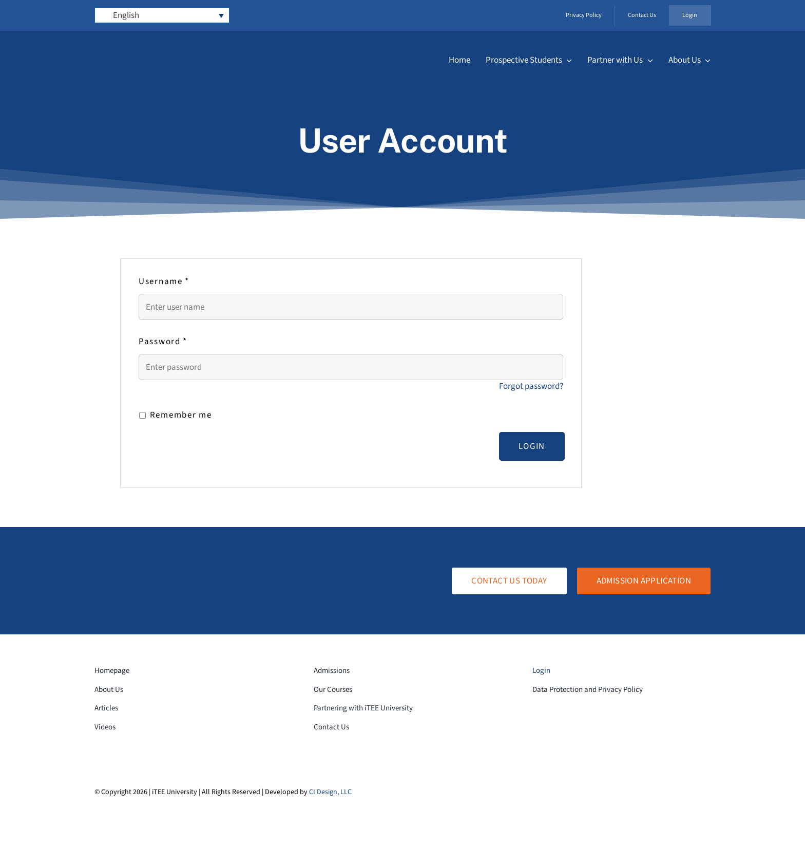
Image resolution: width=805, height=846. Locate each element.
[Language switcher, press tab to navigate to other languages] (162, 15)
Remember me (175, 415)
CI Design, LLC (330, 792)
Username (164, 281)
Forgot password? (531, 386)
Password (163, 341)
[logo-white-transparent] (153, 48)
